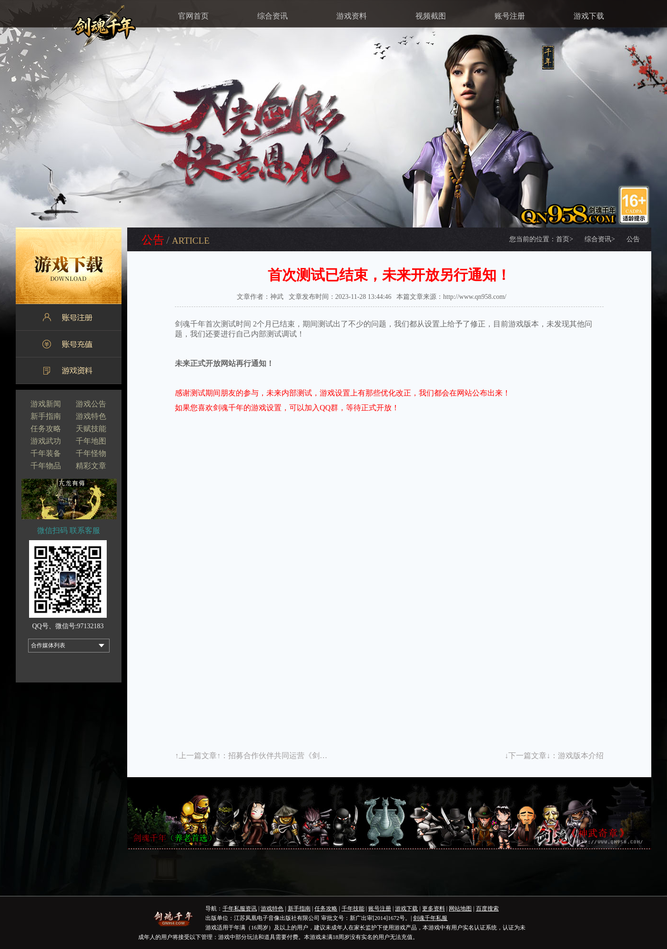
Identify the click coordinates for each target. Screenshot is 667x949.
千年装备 (45, 453)
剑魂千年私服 (430, 918)
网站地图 (460, 908)
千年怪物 (91, 453)
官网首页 (193, 16)
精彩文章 (91, 466)
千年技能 (353, 908)
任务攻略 (45, 429)
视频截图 (430, 16)
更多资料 (433, 908)
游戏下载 (589, 16)
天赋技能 (91, 429)
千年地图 (91, 441)
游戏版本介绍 (581, 755)
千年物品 (45, 466)
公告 (633, 239)
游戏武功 (45, 441)
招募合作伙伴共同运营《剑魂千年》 (289, 755)
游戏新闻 (45, 404)
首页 (564, 239)
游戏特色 (91, 416)
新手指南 (45, 416)
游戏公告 (91, 404)
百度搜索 (487, 908)
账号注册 (510, 16)
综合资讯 (272, 16)
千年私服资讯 (239, 908)
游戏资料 (351, 16)
